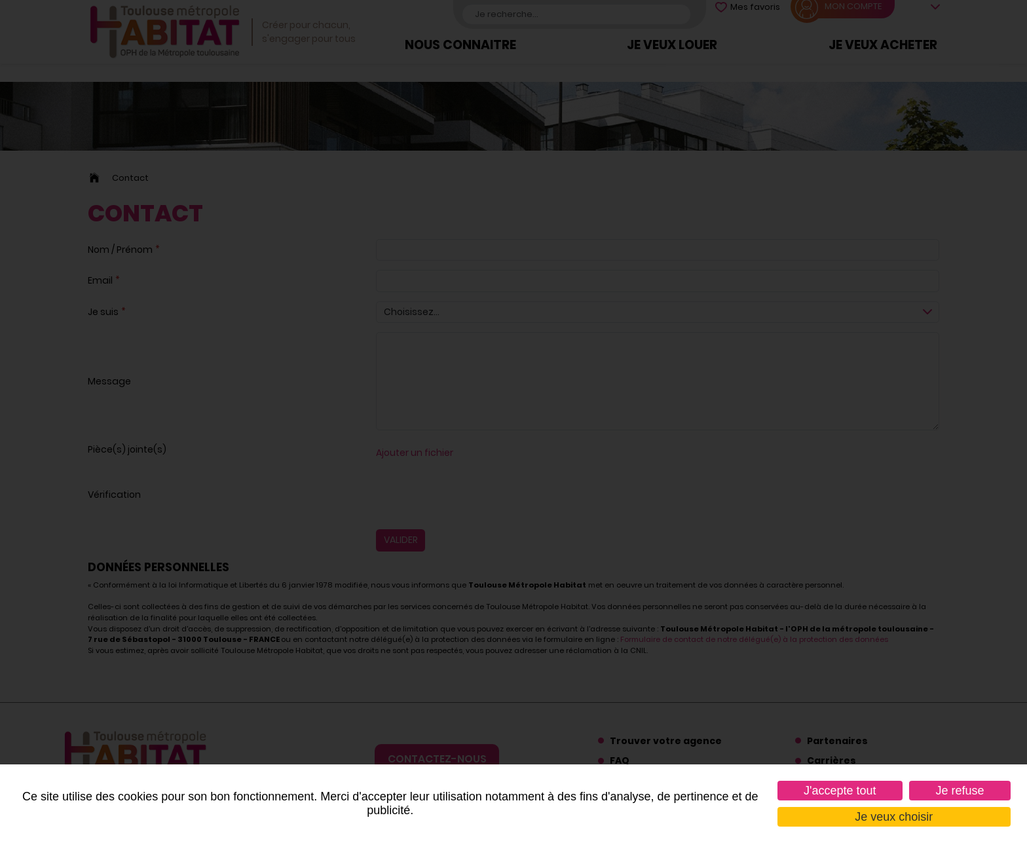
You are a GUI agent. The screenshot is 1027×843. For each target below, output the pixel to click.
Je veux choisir (894, 816)
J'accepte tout (840, 790)
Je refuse (960, 790)
